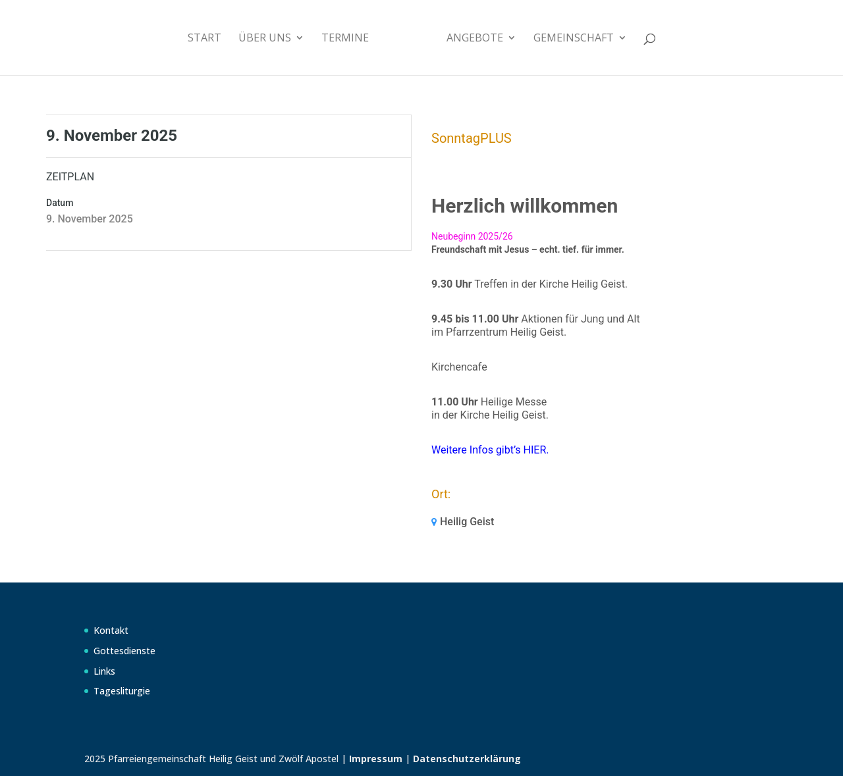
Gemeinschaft (573, 39)
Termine (345, 39)
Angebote (475, 39)
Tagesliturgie (122, 691)
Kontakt (111, 630)
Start (204, 39)
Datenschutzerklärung (467, 758)
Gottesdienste (124, 650)
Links (104, 671)
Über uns (264, 39)
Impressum (375, 758)
